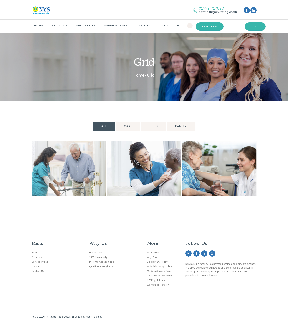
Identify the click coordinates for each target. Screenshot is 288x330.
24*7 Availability (98, 257)
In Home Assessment (101, 261)
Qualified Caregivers (101, 266)
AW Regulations (156, 280)
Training (36, 266)
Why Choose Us (156, 257)
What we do (153, 252)
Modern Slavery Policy (160, 271)
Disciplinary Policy (157, 261)
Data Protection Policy (160, 275)
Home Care (95, 252)
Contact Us (38, 271)
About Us (37, 257)
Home (139, 75)
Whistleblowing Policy (159, 266)
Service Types (40, 261)
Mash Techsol (93, 316)
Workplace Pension (158, 284)
